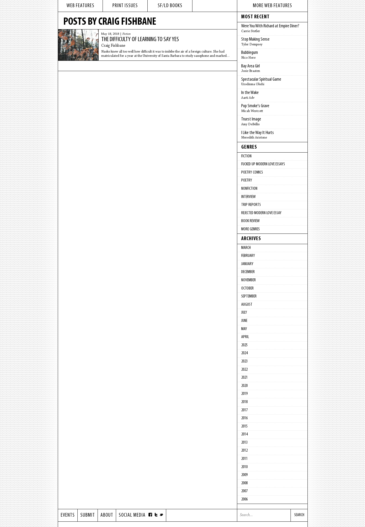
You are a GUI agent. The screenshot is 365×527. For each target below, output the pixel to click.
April (245, 337)
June (244, 321)
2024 (244, 353)
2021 (244, 377)
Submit (87, 515)
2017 (244, 410)
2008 (244, 483)
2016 (244, 418)
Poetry (246, 180)
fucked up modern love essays (263, 164)
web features (80, 5)
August (246, 305)
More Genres (250, 229)
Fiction (126, 34)
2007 (244, 491)
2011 (244, 459)
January (247, 264)
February (248, 256)
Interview (248, 197)
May (244, 329)
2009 (244, 475)
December (248, 272)
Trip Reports (251, 205)
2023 (244, 361)
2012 (244, 450)
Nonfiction (249, 189)
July (244, 312)
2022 (244, 370)
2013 (244, 442)
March (246, 248)
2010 (244, 467)
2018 (244, 402)
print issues (125, 5)
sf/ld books (170, 5)
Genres (249, 147)
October (247, 288)
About (106, 515)
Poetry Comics (252, 172)
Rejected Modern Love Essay (261, 213)
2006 (244, 499)
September (249, 296)
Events (68, 515)
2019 (244, 394)
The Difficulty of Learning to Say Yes (140, 39)
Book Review (250, 221)
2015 (244, 426)
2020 (244, 386)
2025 (244, 345)
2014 (244, 434)
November (248, 280)
